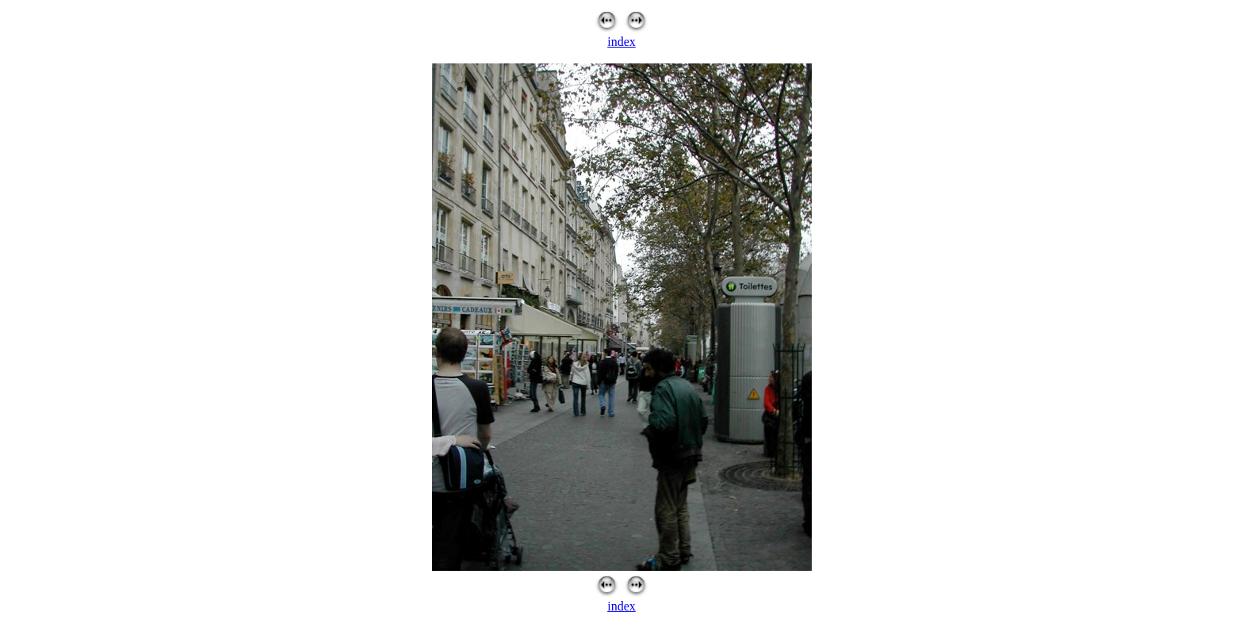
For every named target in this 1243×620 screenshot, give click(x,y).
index (621, 41)
